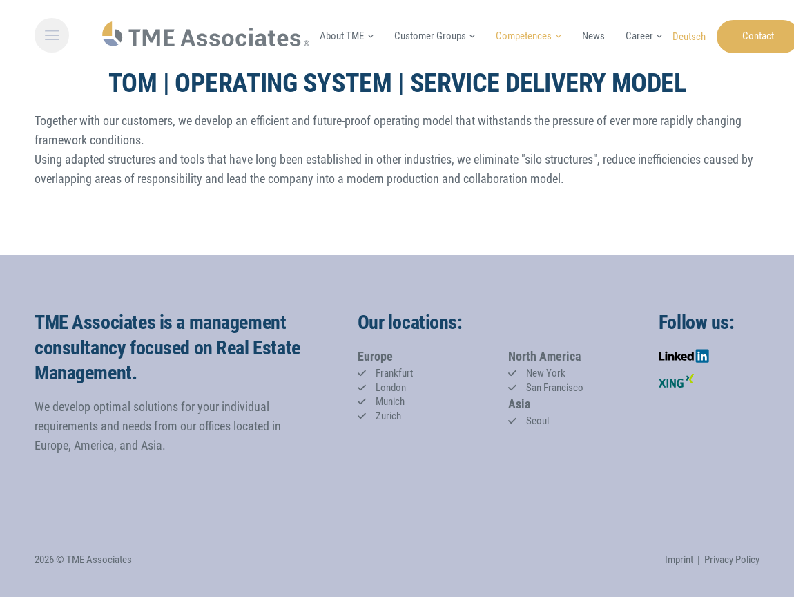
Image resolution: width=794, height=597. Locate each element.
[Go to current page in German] (689, 35)
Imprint (679, 559)
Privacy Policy (731, 559)
